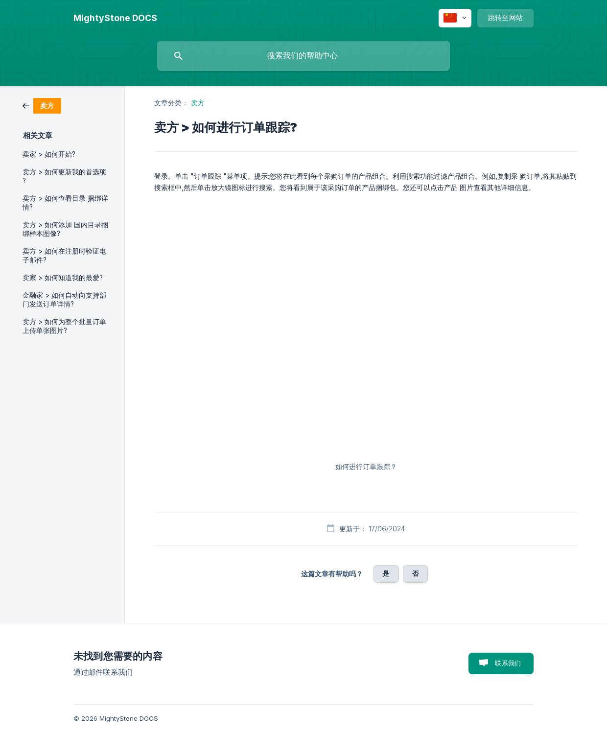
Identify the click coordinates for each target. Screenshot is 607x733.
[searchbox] (303, 56)
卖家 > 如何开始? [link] (49, 154)
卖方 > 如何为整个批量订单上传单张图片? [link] (64, 326)
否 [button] (415, 573)
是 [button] (386, 573)
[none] (115, 18)
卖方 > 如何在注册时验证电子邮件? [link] (64, 255)
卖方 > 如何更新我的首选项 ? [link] (64, 176)
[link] (42, 105)
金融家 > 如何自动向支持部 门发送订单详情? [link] (64, 299)
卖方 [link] (198, 102)
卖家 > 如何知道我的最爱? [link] (63, 278)
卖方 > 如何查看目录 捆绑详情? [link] (65, 202)
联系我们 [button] (508, 663)
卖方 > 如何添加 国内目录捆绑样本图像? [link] (65, 229)
